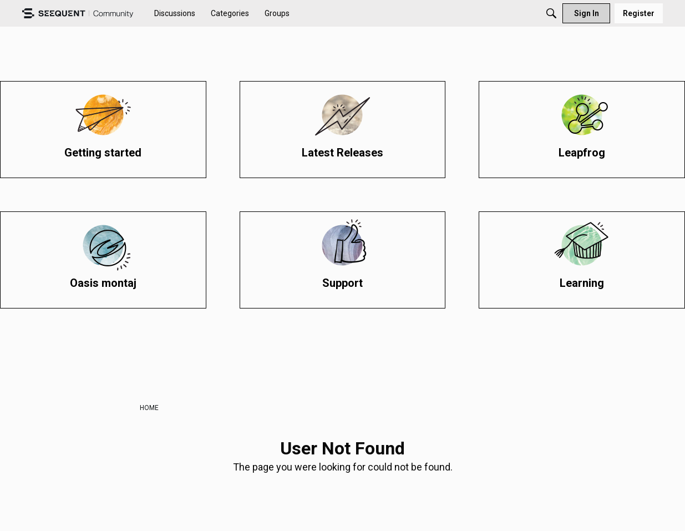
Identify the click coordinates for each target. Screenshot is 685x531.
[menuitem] (175, 13)
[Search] (551, 13)
